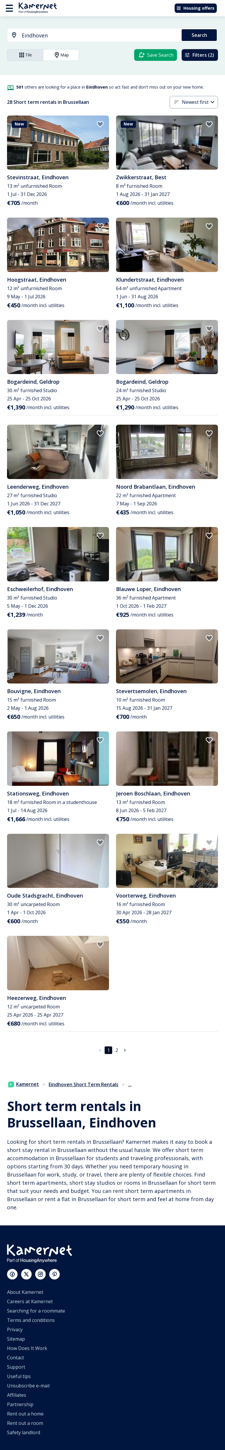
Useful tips (19, 1376)
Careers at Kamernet (30, 1301)
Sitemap (16, 1339)
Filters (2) (199, 55)
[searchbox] (100, 35)
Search (199, 35)
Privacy (15, 1329)
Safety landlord (23, 1432)
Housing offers (195, 8)
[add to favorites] (100, 124)
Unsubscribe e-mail (28, 1385)
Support (16, 1367)
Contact (15, 1357)
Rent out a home (25, 1414)
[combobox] (91, 35)
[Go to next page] (125, 1050)
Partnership (20, 1404)
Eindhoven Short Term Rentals (83, 1084)
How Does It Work (27, 1348)
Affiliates (16, 1395)
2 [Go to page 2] (116, 1050)
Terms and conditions (31, 1320)
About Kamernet (25, 1292)
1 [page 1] (108, 1050)
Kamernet (23, 1084)
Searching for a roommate (36, 1311)
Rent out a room (25, 1423)
